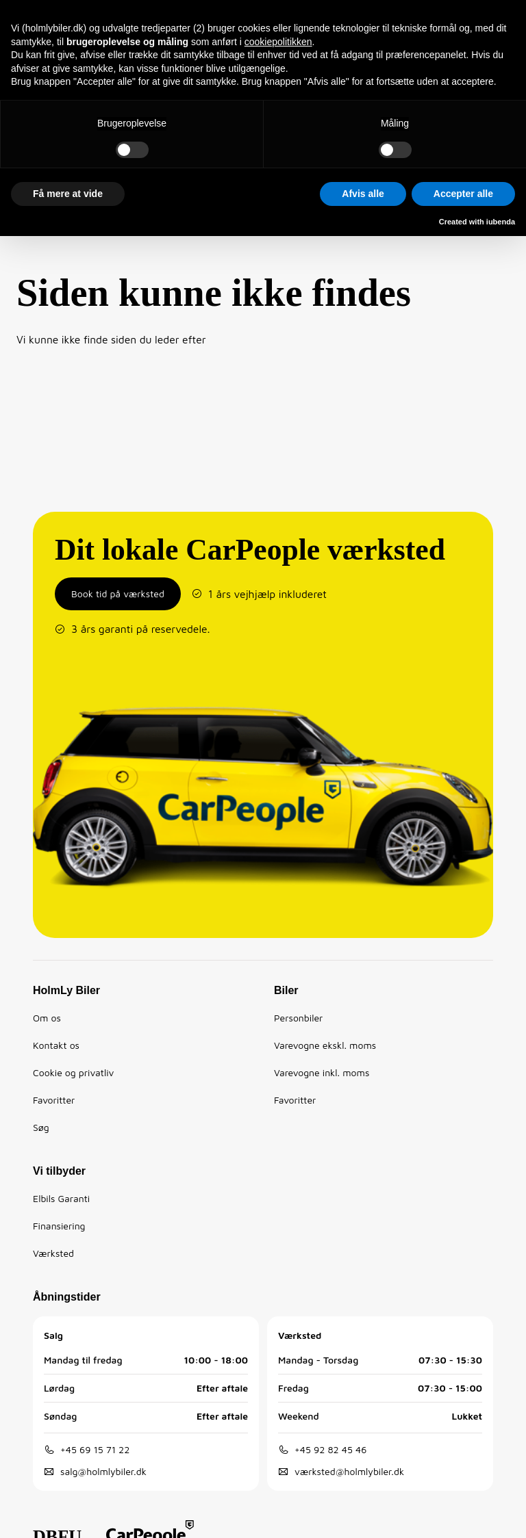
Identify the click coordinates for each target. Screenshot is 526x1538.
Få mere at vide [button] (68, 193)
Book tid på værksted (117, 593)
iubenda (500, 222)
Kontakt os (56, 1045)
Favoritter (54, 1100)
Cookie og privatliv (73, 1072)
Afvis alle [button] (363, 193)
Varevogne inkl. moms (321, 1072)
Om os (47, 1018)
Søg (41, 1127)
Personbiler (298, 1018)
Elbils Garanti (61, 1198)
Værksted (53, 1253)
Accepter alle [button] (463, 193)
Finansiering (59, 1225)
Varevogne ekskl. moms (325, 1045)
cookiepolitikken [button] (278, 41)
